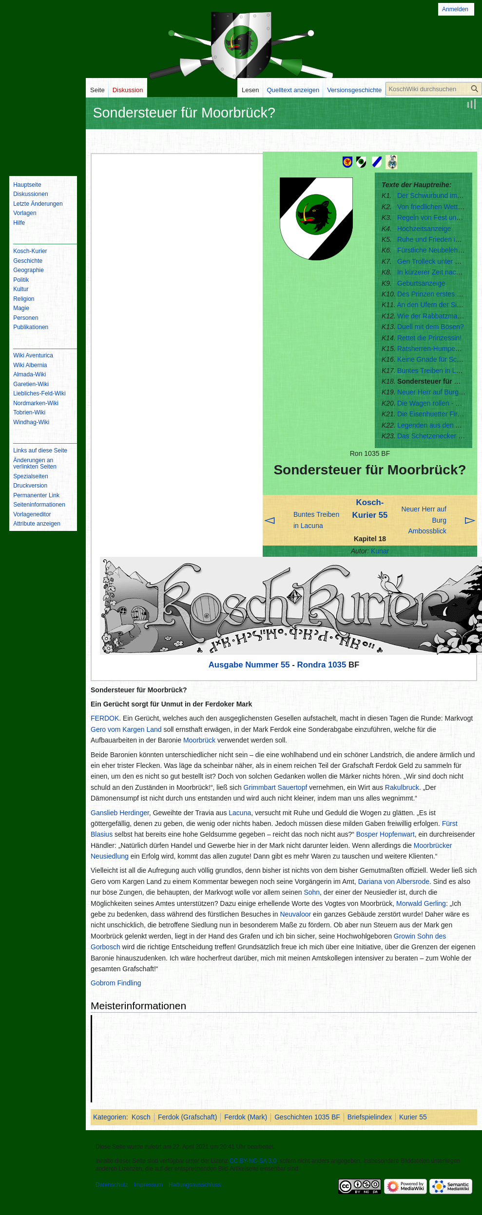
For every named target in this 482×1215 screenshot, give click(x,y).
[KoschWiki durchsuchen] (434, 89)
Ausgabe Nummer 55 (249, 664)
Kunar (380, 551)
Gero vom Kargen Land (126, 729)
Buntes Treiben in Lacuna (436, 370)
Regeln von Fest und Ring (436, 217)
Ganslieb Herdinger (120, 813)
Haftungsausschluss (195, 1184)
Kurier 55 (413, 1117)
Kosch (141, 1117)
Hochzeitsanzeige (424, 229)
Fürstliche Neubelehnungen (439, 250)
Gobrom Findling (116, 983)
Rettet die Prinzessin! (429, 338)
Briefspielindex (369, 1117)
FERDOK (105, 718)
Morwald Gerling (421, 903)
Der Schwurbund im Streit (436, 195)
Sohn (312, 892)
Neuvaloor (295, 914)
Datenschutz (112, 1184)
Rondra (311, 664)
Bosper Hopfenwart (385, 834)
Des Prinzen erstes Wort (434, 294)
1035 (337, 664)
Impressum (148, 1184)
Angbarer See (276, 1042)
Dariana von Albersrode (393, 881)
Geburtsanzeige (421, 283)
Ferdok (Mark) (245, 1117)
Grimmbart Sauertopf (276, 787)
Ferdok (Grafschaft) (187, 1117)
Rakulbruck (402, 787)
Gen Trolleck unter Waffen (436, 261)
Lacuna (240, 813)
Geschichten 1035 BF (307, 1117)
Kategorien (109, 1117)
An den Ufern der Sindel (433, 305)
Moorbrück (199, 740)
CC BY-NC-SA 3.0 (253, 1160)
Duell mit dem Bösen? (430, 327)
